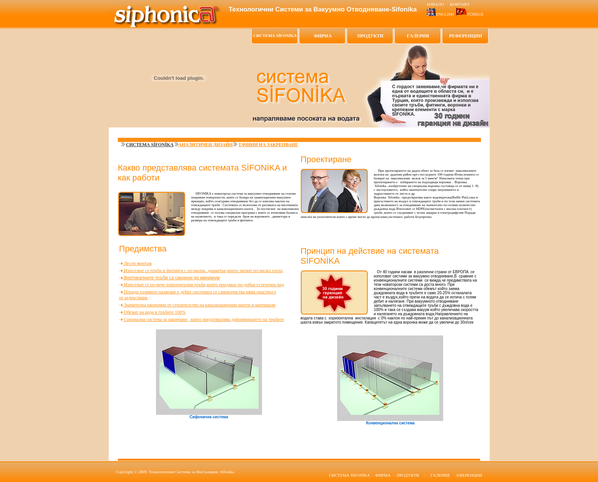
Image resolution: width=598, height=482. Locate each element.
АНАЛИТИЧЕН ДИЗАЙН (205, 144)
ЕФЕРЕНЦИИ (469, 475)
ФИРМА (323, 36)
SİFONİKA (349, 475)
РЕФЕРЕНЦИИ (465, 36)
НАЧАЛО (436, 4)
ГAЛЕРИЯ (418, 36)
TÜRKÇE (475, 14)
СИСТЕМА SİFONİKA (150, 144)
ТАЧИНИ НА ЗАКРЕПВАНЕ (268, 144)
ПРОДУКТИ (370, 36)
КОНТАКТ (459, 4)
